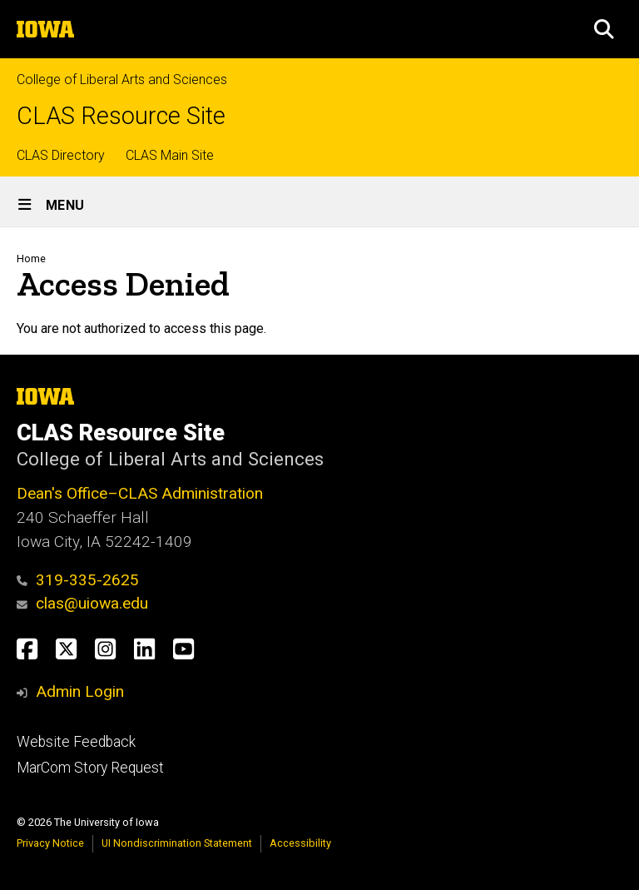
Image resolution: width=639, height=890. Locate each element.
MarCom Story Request (90, 767)
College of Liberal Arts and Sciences (122, 79)
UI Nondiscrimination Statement (177, 843)
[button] (604, 29)
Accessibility (300, 843)
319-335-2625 (78, 579)
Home (31, 258)
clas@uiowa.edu (82, 603)
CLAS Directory (61, 155)
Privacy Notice (50, 843)
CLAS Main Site (170, 155)
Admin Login (80, 691)
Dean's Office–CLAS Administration (140, 493)
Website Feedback (76, 741)
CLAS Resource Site (121, 116)
